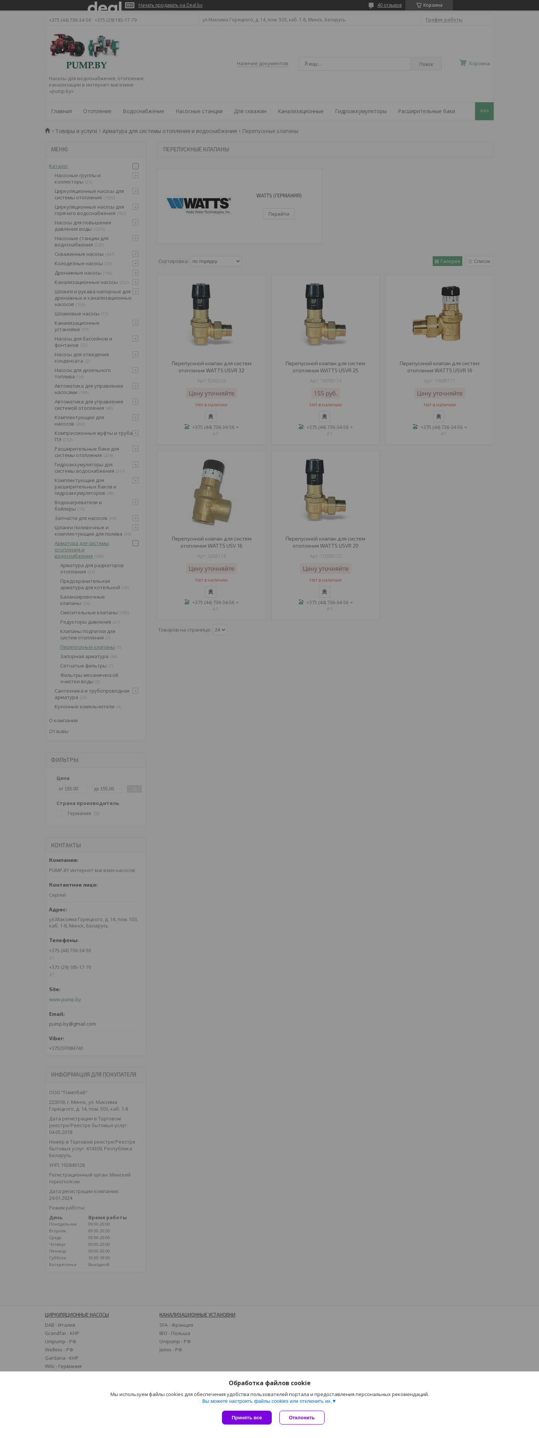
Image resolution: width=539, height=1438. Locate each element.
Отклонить (302, 1417)
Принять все (247, 1417)
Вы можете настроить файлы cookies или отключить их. (267, 1401)
